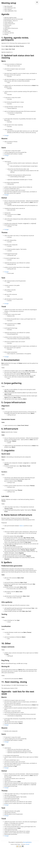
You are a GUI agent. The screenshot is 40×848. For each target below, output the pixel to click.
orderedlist (27, 844)
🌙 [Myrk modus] (20, 846)
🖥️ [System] (22, 846)
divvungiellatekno (27, 842)
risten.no (21, 525)
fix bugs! (6, 135)
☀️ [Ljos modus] (17, 846)
